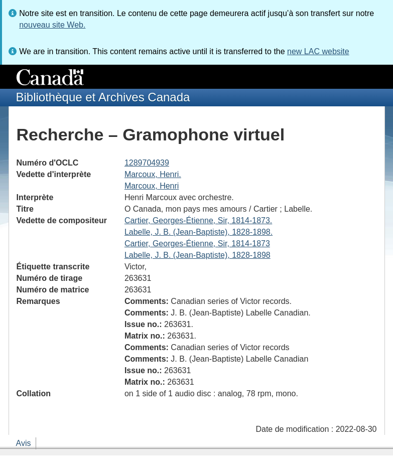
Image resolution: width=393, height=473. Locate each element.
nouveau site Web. (52, 25)
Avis (23, 443)
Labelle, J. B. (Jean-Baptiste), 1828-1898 (197, 255)
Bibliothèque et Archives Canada (103, 97)
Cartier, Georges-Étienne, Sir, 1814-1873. (198, 220)
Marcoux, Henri (151, 186)
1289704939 (146, 163)
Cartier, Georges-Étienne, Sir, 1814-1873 (197, 243)
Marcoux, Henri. (152, 174)
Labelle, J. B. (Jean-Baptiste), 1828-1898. (198, 232)
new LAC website (318, 51)
